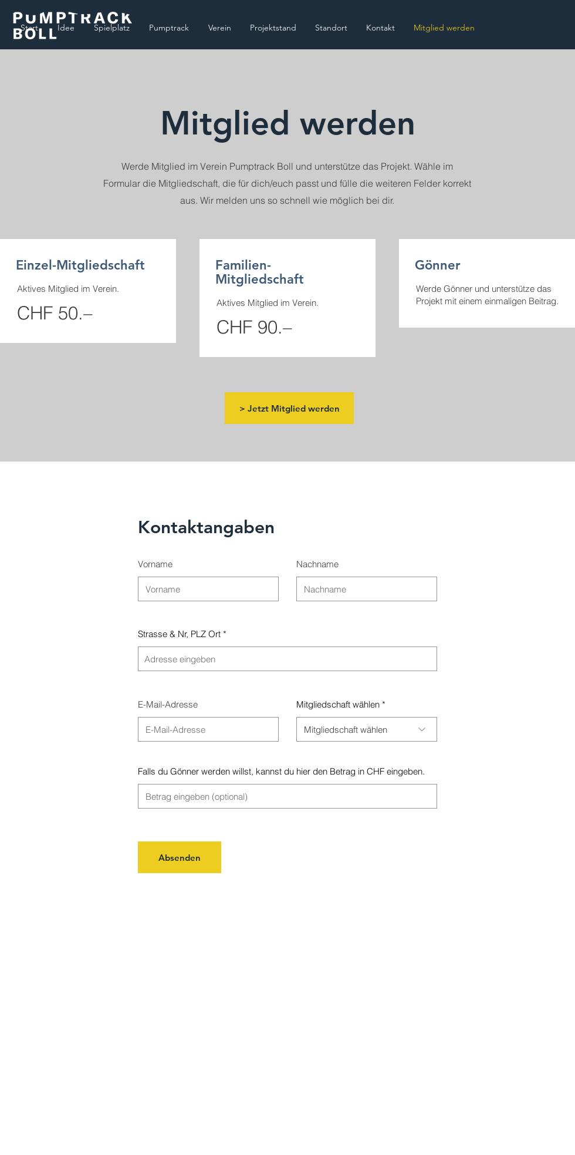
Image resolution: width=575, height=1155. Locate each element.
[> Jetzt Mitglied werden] (289, 408)
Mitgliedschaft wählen (338, 704)
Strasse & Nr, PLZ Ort (179, 633)
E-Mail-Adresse (168, 704)
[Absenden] (179, 857)
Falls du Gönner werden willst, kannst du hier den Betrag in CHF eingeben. (281, 771)
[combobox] (287, 658)
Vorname (155, 564)
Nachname (317, 564)
